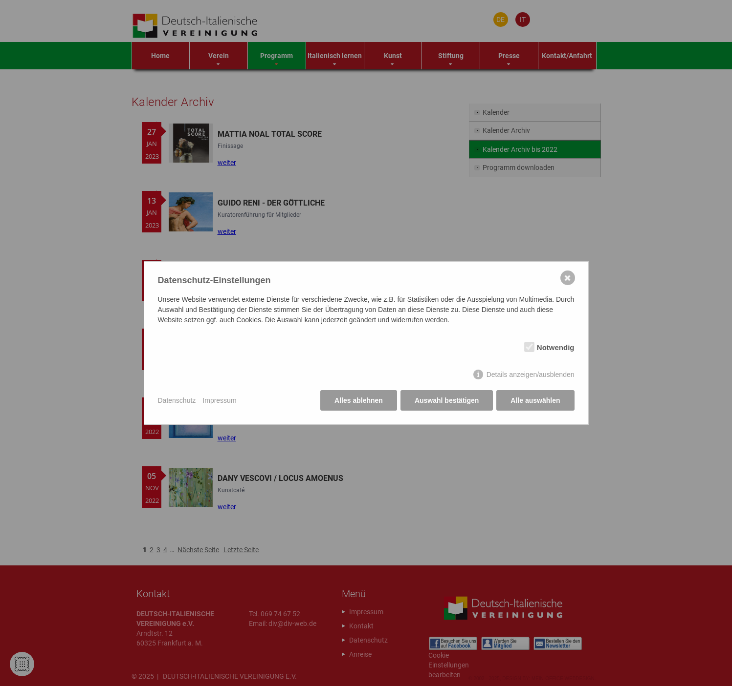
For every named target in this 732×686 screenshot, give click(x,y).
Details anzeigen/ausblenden (531, 374)
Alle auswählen (535, 400)
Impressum (219, 400)
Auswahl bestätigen (447, 400)
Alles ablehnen (358, 400)
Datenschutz (177, 400)
